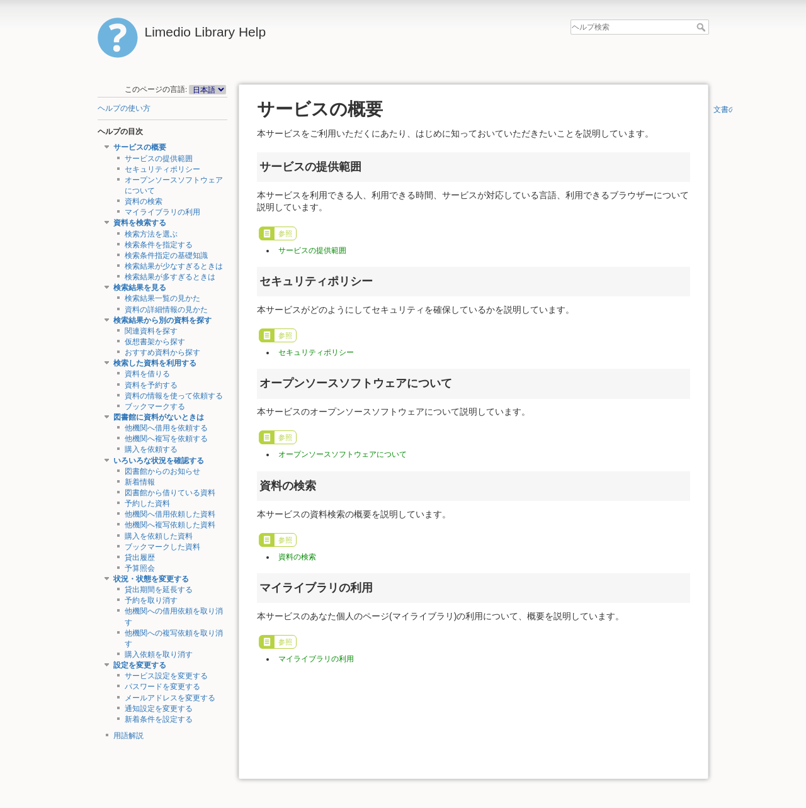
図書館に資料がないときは (158, 417)
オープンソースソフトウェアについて (342, 454)
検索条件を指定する (159, 244)
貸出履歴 (140, 557)
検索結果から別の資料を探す (162, 320)
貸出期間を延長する (159, 589)
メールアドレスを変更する (170, 697)
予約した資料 (147, 503)
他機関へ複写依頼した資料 (170, 524)
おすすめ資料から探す (162, 352)
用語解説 (128, 735)
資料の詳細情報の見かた (166, 309)
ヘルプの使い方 (124, 108)
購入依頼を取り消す (159, 654)
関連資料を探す (151, 331)
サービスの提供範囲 (159, 158)
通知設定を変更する (159, 708)
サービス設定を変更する (166, 675)
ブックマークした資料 (162, 546)
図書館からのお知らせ (162, 471)
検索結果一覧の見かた (162, 298)
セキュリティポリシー (162, 169)
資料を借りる (147, 373)
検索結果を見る (139, 287)
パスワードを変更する (162, 686)
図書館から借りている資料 (170, 492)
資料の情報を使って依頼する (174, 395)
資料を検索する (139, 222)
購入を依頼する (151, 449)
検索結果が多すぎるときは (170, 276)
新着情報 (140, 482)
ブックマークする (155, 406)
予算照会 (140, 568)
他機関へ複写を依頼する (166, 438)
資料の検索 (143, 201)
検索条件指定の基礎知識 (166, 255)
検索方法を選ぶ (151, 234)
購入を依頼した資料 (159, 536)
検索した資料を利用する (154, 363)
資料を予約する (151, 385)
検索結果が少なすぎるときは (174, 266)
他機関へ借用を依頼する (166, 428)
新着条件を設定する (159, 719)
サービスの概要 (139, 147)
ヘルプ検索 (702, 27)
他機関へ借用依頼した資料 (170, 514)
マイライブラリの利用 (162, 212)
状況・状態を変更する (151, 579)
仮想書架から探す (155, 341)
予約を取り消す (151, 600)
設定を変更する (139, 665)
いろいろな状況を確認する (158, 460)
